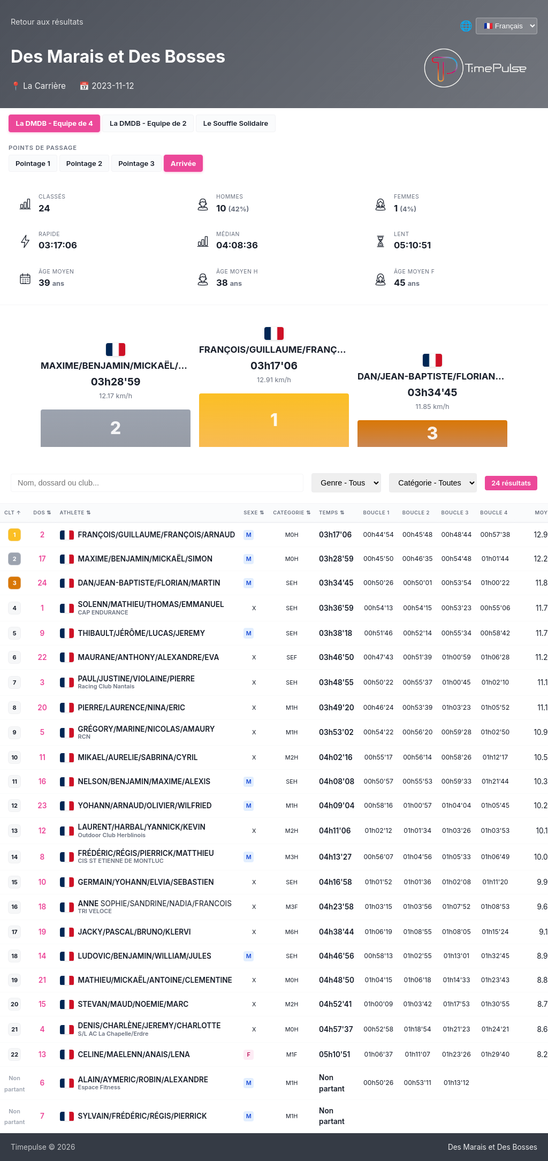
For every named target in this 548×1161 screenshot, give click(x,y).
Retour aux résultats (47, 21)
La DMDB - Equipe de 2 (151, 123)
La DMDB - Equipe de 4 (55, 123)
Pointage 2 (84, 162)
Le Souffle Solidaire (240, 123)
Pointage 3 (136, 162)
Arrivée (183, 162)
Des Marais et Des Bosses (492, 1147)
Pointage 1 (33, 162)
